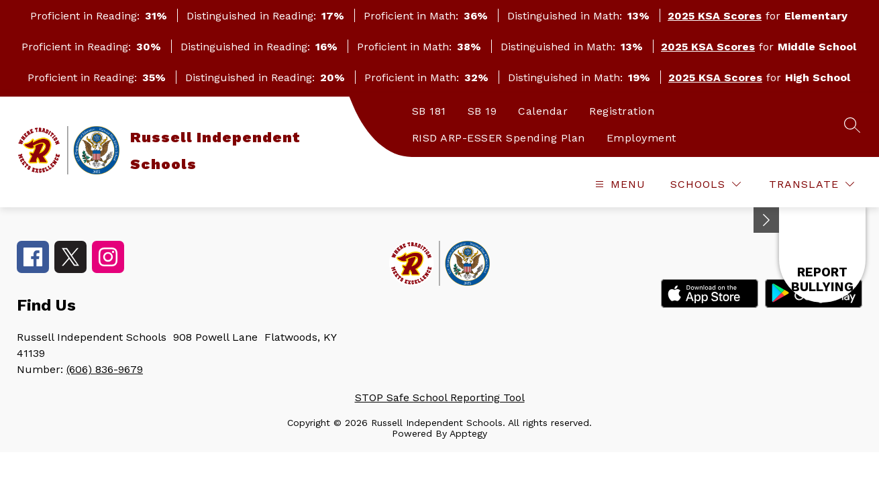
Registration (621, 111)
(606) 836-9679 (104, 369)
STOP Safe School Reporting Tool (440, 397)
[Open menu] (618, 184)
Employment (641, 137)
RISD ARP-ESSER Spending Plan (498, 137)
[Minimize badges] (766, 220)
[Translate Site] (812, 184)
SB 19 (482, 111)
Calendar (543, 111)
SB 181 (429, 111)
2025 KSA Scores (715, 15)
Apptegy (468, 433)
